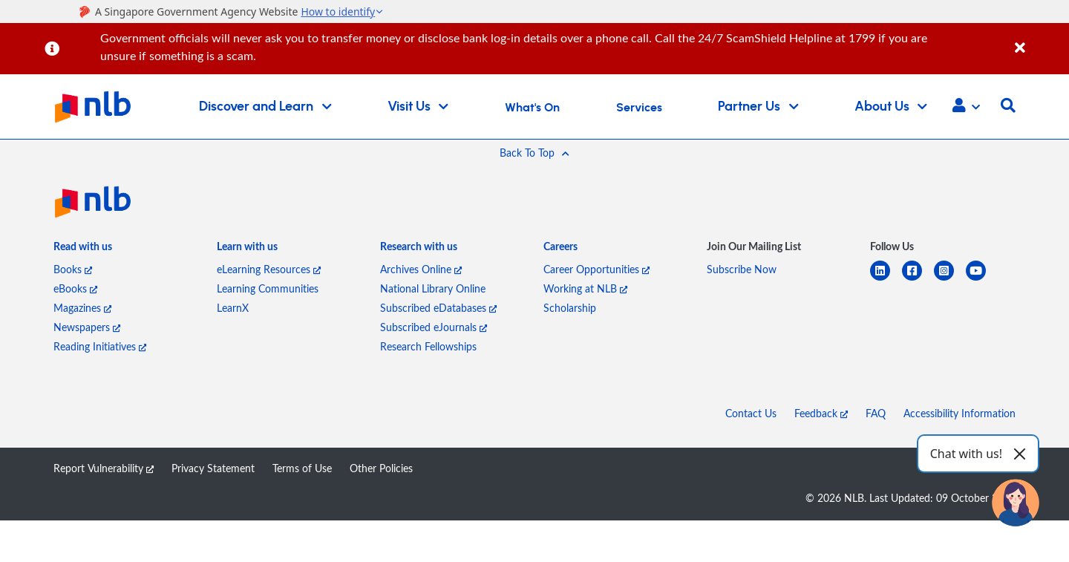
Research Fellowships (428, 346)
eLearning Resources (269, 269)
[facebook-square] (918, 279)
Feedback (821, 413)
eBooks (75, 288)
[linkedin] (886, 279)
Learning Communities (267, 288)
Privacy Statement (213, 468)
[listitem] (82, 249)
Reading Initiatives (99, 346)
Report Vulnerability (103, 468)
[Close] (1039, 39)
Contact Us (751, 413)
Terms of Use (302, 468)
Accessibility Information (959, 413)
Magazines (82, 308)
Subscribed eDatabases (438, 308)
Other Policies (381, 468)
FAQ (876, 413)
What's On (532, 108)
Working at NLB (585, 288)
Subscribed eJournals (433, 327)
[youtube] (982, 279)
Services (639, 108)
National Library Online (433, 288)
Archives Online (421, 269)
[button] (966, 107)
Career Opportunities (596, 269)
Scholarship (569, 308)
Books (72, 269)
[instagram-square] (950, 279)
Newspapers (86, 327)
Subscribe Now (742, 269)
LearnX (233, 308)
